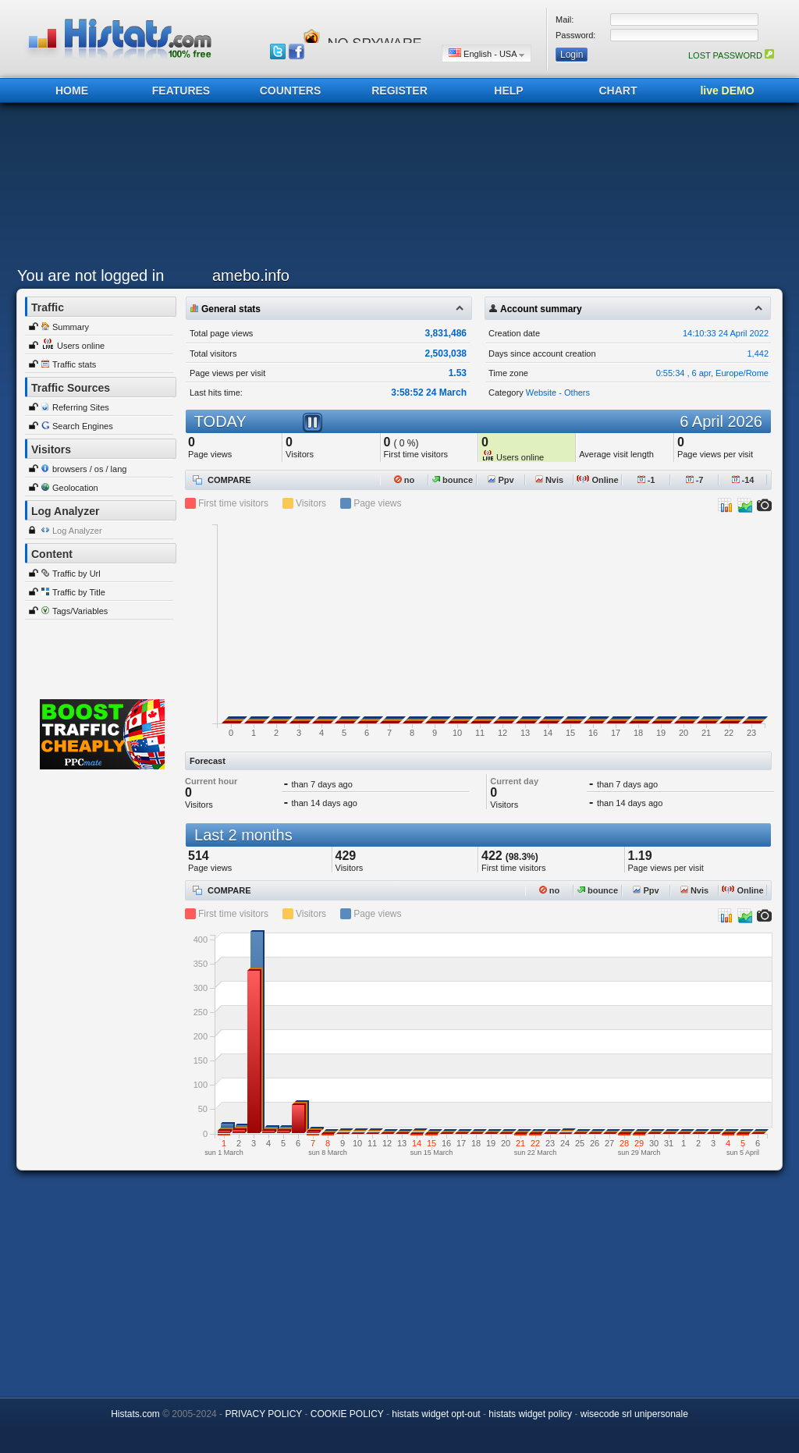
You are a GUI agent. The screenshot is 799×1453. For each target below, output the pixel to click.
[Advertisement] (395, 189)
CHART (618, 90)
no (404, 480)
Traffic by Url (76, 573)
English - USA (486, 53)
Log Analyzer (77, 530)
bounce (452, 480)
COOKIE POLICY (347, 1414)
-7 (695, 480)
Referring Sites (80, 407)
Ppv (500, 480)
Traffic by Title (78, 592)
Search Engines (82, 426)
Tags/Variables (80, 611)
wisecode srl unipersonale (634, 1414)
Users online (81, 345)
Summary (70, 327)
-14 (743, 480)
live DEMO (727, 90)
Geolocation (75, 487)
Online (597, 480)
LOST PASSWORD (731, 55)
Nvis (549, 480)
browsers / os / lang (89, 469)
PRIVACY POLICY (263, 1414)
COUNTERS (290, 90)
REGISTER (399, 90)
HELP (508, 90)
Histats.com (135, 1414)
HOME (71, 90)
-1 (646, 480)
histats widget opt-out (436, 1414)
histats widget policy (530, 1414)
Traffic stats (74, 364)
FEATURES (181, 90)
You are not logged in (90, 275)
